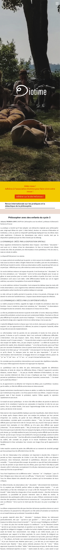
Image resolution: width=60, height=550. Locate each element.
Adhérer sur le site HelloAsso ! (30, 196)
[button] (57, 3)
